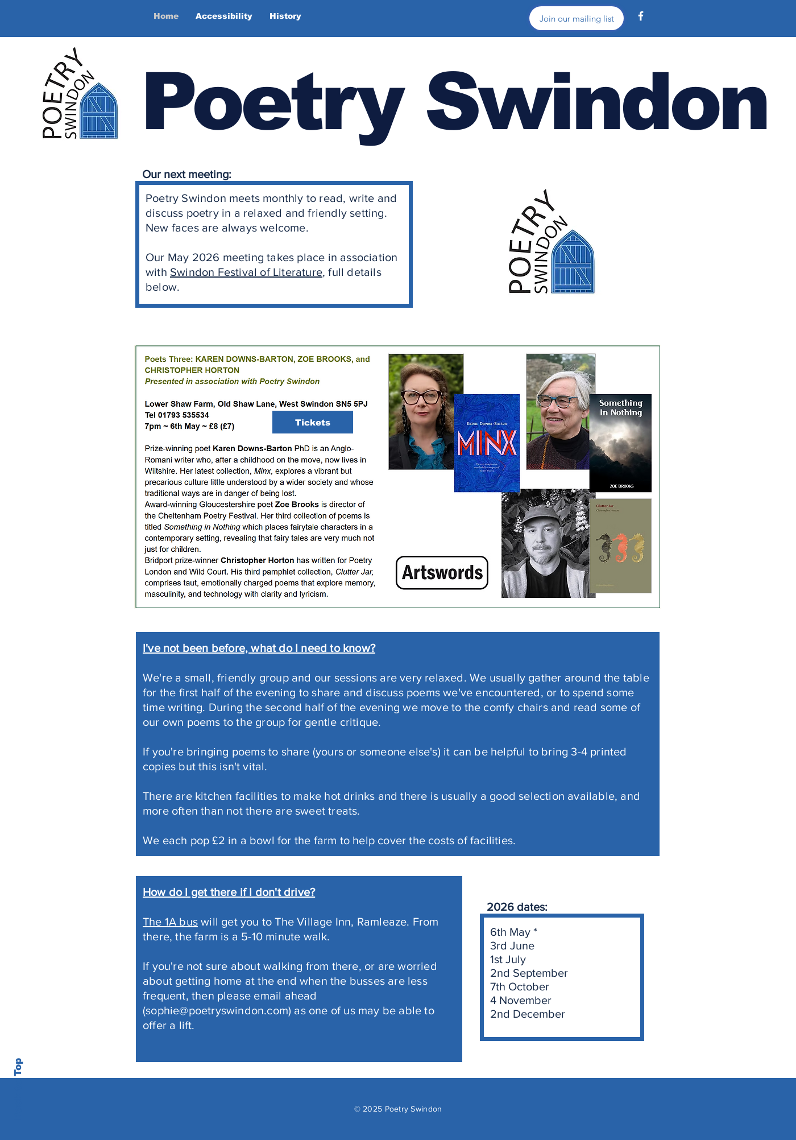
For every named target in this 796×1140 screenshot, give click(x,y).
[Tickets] (312, 422)
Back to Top (18, 1089)
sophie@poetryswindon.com (217, 1010)
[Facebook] (641, 16)
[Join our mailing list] (576, 18)
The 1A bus (170, 921)
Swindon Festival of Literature (246, 272)
